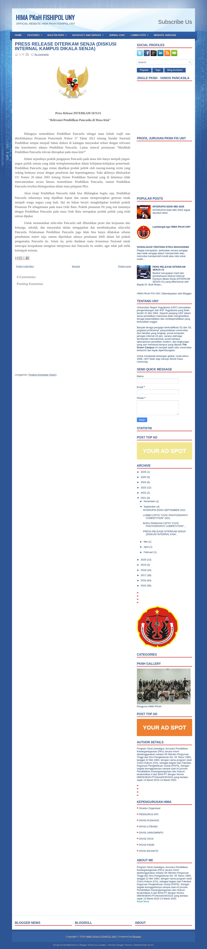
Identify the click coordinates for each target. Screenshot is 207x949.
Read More (143, 901)
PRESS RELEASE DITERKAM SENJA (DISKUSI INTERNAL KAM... (164, 533)
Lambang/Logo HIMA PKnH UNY (171, 226)
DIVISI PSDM (146, 844)
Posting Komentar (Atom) (42, 374)
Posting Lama (124, 266)
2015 (144, 585)
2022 (144, 492)
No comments (41, 54)
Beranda (76, 266)
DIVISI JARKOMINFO (151, 832)
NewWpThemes (70, 945)
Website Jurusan (165, 35)
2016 (144, 580)
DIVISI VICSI (146, 838)
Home (18, 35)
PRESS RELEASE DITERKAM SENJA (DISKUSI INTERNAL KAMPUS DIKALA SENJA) (65, 46)
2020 (144, 559)
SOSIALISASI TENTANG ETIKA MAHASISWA (163, 247)
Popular (144, 70)
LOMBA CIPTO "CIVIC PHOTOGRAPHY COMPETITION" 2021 (165, 516)
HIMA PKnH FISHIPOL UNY (45, 17)
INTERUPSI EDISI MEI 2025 (168, 206)
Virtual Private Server (144, 945)
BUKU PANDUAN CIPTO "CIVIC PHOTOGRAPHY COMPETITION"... (164, 524)
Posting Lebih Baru (25, 266)
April (146, 546)
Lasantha (101, 945)
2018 (144, 570)
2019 (144, 564)
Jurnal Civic (117, 35)
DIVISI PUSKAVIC (149, 820)
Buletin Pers (58, 34)
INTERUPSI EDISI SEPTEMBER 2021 (164, 510)
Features (36, 34)
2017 (144, 575)
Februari (149, 552)
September (150, 506)
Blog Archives (175, 70)
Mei (146, 541)
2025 (144, 477)
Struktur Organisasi (149, 808)
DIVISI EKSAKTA (148, 850)
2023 (144, 487)
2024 (144, 482)
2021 (144, 497)
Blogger (187, 293)
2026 (144, 471)
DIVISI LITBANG (148, 826)
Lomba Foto (141, 34)
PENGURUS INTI (149, 814)
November (150, 501)
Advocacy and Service (89, 34)
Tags (157, 70)
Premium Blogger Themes (120, 945)
